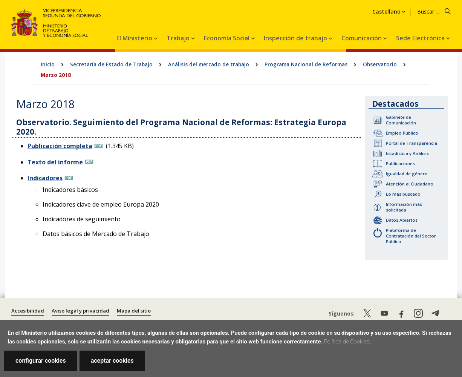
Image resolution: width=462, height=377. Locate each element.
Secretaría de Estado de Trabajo (111, 64)
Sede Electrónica (421, 38)
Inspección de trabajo (296, 38)
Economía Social (227, 38)
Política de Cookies (347, 341)
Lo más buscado (403, 194)
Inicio (48, 64)
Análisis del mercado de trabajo (208, 64)
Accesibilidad (27, 310)
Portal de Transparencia (411, 143)
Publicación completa (60, 146)
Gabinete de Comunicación (401, 120)
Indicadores (45, 178)
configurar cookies (40, 360)
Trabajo (179, 38)
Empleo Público (402, 133)
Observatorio (380, 64)
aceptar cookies (112, 360)
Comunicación (362, 38)
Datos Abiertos (402, 220)
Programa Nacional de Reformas (306, 64)
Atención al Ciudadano (409, 184)
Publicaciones (400, 163)
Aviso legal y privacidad (80, 310)
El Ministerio (135, 38)
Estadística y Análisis (407, 153)
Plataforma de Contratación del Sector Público (411, 235)
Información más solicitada (404, 207)
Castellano (386, 12)
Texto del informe (55, 162)
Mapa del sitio (134, 310)
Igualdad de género (407, 173)
